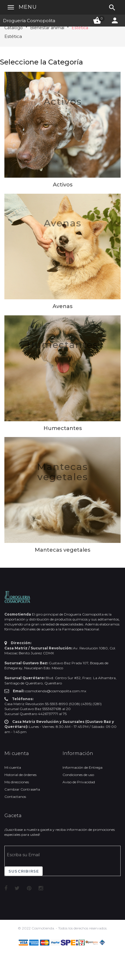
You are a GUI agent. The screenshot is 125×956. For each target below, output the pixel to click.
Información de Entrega (82, 767)
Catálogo (13, 27)
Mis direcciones (16, 782)
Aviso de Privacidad (78, 782)
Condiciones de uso (78, 775)
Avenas (62, 223)
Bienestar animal (47, 27)
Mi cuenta (12, 767)
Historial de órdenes (20, 775)
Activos (63, 101)
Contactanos (15, 796)
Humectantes (62, 344)
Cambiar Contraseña (22, 789)
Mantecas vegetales (62, 472)
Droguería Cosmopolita (29, 20)
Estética (80, 27)
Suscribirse (23, 871)
